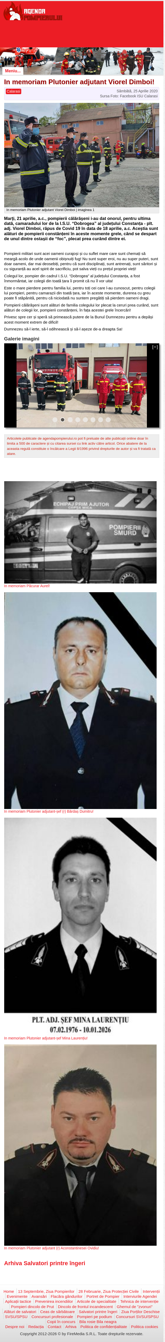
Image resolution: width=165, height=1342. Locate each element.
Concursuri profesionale (52, 1316)
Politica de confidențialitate (104, 1326)
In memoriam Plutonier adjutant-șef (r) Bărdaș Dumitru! (49, 811)
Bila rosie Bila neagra (97, 1321)
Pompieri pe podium (94, 1316)
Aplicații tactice (18, 1301)
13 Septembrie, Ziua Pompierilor (46, 1291)
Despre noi (14, 1326)
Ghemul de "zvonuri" (135, 1306)
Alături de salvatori (20, 1311)
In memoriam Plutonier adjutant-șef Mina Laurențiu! (46, 1038)
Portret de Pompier (102, 1296)
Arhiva (71, 1326)
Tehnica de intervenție (139, 1301)
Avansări (39, 1296)
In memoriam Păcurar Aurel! (27, 586)
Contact (54, 1326)
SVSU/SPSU (16, 1316)
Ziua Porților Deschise (140, 1311)
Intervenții (151, 1291)
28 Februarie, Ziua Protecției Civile (108, 1291)
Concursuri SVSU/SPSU (137, 1316)
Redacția (36, 1326)
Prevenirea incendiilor (54, 1301)
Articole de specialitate (96, 1301)
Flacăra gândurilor (66, 1296)
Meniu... (13, 71)
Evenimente (17, 1296)
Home (8, 1291)
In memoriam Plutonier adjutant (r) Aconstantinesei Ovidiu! (51, 1248)
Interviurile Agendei (140, 1296)
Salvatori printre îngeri (98, 1311)
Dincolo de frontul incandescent (85, 1306)
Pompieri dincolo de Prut (32, 1306)
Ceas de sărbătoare (57, 1311)
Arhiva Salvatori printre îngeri (44, 1263)
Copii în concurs (61, 1321)
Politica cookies (144, 1326)
